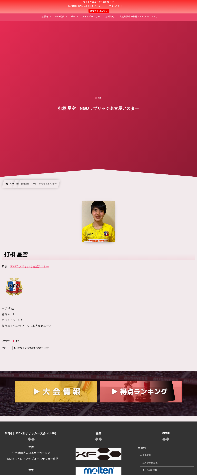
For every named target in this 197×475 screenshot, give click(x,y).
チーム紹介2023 (150, 470)
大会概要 (147, 455)
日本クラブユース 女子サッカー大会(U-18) (98, 7)
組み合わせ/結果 (150, 463)
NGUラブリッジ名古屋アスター (29, 266)
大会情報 (142, 448)
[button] (188, 4)
